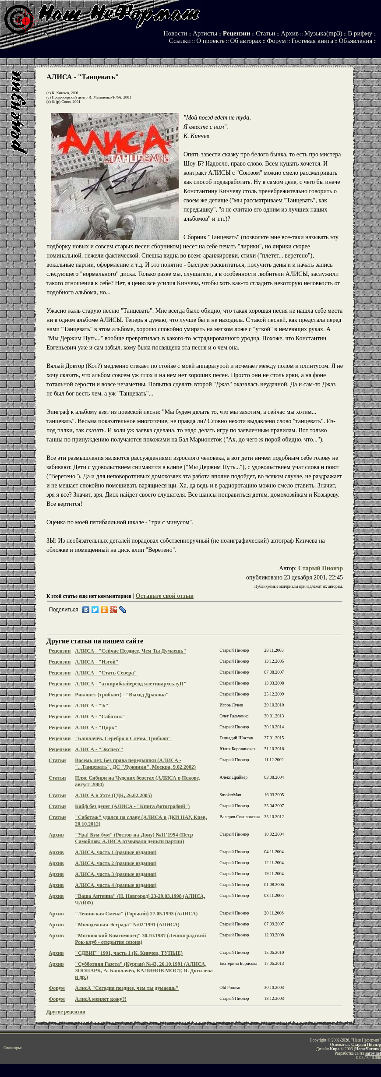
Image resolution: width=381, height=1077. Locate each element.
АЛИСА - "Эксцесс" (99, 749)
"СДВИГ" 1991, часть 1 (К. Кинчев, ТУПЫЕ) (129, 953)
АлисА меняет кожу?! (101, 999)
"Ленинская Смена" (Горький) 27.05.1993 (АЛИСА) (136, 914)
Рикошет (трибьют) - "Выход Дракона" (122, 695)
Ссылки (180, 40)
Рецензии (236, 33)
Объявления (356, 40)
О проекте (210, 40)
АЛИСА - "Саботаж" (100, 716)
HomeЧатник (367, 1049)
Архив (290, 33)
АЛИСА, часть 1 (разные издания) (115, 852)
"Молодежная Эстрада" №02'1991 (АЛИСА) (127, 925)
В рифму (360, 33)
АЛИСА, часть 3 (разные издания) (115, 874)
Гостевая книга (312, 40)
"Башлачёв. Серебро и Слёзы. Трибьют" (123, 738)
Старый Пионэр (320, 568)
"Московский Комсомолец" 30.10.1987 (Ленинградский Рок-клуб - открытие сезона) (140, 938)
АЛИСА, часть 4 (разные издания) (115, 885)
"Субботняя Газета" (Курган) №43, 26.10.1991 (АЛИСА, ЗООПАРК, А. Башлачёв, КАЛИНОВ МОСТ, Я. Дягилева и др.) (144, 970)
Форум (276, 40)
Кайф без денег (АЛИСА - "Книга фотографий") (132, 806)
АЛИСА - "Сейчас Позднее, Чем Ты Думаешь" (130, 651)
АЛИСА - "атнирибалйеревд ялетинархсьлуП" (131, 684)
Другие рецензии (65, 1012)
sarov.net (373, 1053)
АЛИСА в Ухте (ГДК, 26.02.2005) (113, 795)
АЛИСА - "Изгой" (96, 662)
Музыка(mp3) (323, 33)
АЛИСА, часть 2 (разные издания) (115, 863)
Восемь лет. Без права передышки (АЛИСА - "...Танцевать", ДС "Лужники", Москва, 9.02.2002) (135, 763)
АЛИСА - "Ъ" (91, 706)
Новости (175, 33)
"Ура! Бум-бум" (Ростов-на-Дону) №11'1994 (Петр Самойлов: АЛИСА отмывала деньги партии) (134, 838)
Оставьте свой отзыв (165, 596)
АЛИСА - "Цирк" (96, 727)
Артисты (205, 33)
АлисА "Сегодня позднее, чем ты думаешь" (127, 988)
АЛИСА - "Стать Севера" (106, 673)
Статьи (265, 33)
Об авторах (245, 40)
